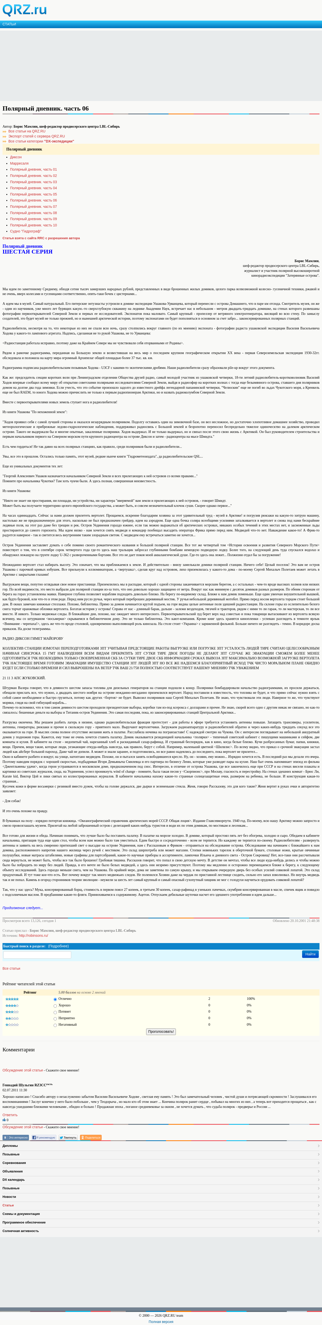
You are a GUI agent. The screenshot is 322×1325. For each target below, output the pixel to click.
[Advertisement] (151, 66)
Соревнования (14, 1163)
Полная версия (161, 1322)
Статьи (8, 1205)
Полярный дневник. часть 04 (33, 188)
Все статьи (11, 968)
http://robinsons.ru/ (33, 936)
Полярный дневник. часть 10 (33, 225)
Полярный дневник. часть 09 (33, 219)
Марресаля (19, 163)
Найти (310, 954)
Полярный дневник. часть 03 (33, 182)
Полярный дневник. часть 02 (33, 176)
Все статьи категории (41, 141)
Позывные (11, 1154)
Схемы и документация (21, 1214)
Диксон (16, 157)
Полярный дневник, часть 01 (33, 169)
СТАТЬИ (9, 24)
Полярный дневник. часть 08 (33, 213)
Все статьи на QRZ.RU (27, 131)
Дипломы (10, 1146)
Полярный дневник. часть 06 (33, 200)
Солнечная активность (21, 1231)
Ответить (10, 1115)
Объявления (13, 1171)
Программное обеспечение (24, 1222)
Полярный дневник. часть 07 (33, 207)
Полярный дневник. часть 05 (33, 194)
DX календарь (14, 1180)
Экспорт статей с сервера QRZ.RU (37, 136)
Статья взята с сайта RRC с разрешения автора (41, 238)
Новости (9, 1197)
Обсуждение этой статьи (23, 1070)
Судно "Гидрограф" (26, 231)
